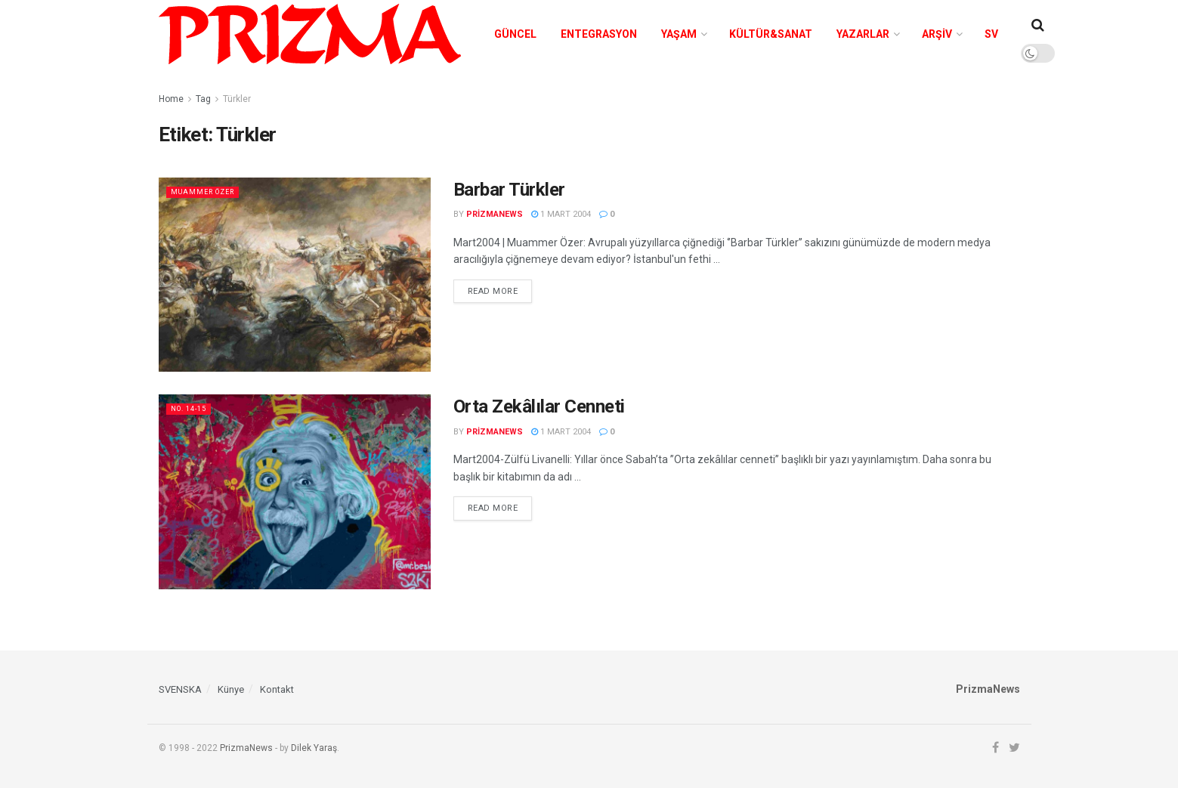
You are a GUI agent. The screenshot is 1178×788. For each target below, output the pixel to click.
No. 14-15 (192, 408)
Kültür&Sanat (770, 34)
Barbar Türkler (509, 189)
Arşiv (937, 34)
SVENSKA (180, 689)
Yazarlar (862, 34)
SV (991, 34)
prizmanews (494, 214)
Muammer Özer (209, 191)
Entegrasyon (599, 34)
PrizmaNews (246, 748)
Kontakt (277, 689)
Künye (231, 689)
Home (171, 99)
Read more (493, 291)
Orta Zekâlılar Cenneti (539, 406)
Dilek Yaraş (314, 748)
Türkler (237, 99)
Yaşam (679, 34)
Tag (203, 99)
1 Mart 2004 (561, 214)
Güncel (515, 34)
